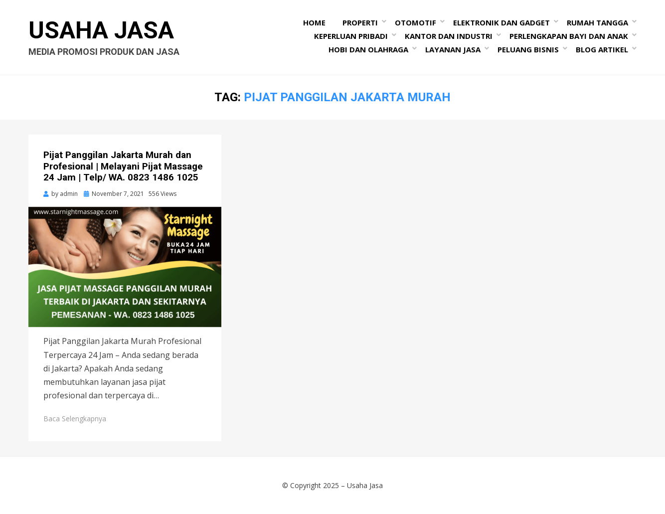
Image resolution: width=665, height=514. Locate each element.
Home (314, 22)
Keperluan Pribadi (351, 36)
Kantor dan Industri (449, 36)
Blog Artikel (602, 49)
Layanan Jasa (453, 49)
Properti (360, 22)
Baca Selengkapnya (74, 418)
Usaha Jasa (101, 30)
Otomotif (415, 22)
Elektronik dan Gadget (501, 22)
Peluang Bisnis (528, 49)
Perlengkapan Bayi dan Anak (568, 36)
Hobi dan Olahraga (368, 49)
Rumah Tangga (597, 22)
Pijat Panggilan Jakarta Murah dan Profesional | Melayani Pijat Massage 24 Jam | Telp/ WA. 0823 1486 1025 (123, 166)
